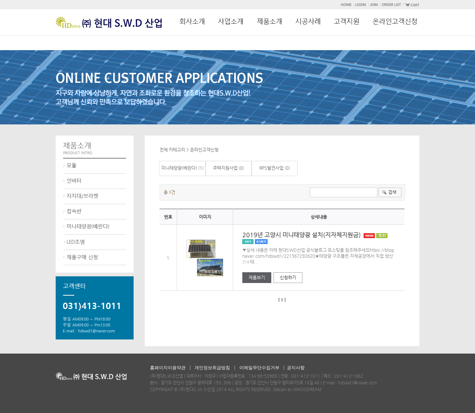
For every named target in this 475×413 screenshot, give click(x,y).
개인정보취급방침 (212, 367)
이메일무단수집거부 (259, 367)
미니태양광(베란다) (179, 167)
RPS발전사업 (271, 167)
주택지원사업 (225, 167)
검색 (392, 192)
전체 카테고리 (172, 149)
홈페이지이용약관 (168, 367)
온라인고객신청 (204, 149)
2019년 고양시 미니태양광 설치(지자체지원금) (314, 237)
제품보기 (257, 277)
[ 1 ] (282, 299)
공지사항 (296, 367)
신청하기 (288, 277)
